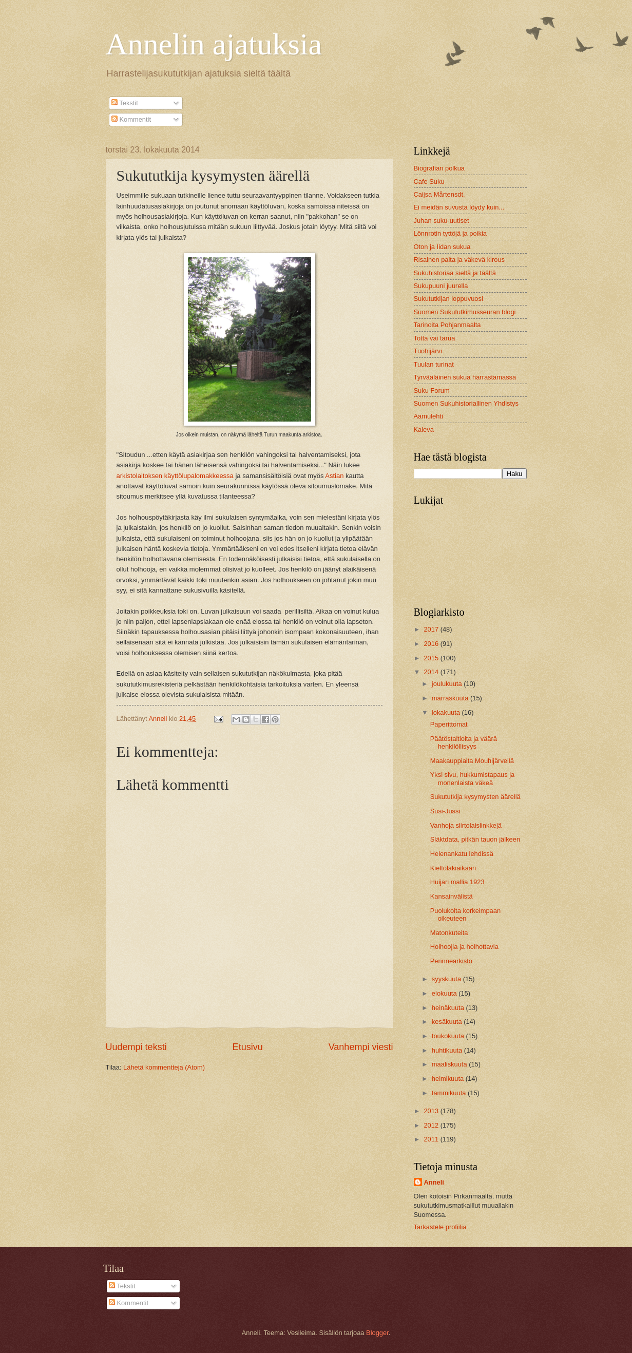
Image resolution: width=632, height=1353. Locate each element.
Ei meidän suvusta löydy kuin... (459, 207)
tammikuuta (450, 1093)
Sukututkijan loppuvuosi (448, 298)
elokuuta (445, 993)
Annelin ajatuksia (214, 44)
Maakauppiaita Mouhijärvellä (472, 761)
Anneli (434, 1182)
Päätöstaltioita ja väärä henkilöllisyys (463, 742)
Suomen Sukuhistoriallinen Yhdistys (466, 403)
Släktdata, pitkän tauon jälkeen (475, 839)
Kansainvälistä (451, 896)
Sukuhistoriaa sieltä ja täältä (455, 273)
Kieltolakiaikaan (453, 868)
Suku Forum (432, 390)
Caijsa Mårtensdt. (439, 194)
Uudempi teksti (136, 1047)
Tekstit (124, 103)
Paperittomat (449, 724)
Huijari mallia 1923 (457, 882)
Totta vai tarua (434, 338)
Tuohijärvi (428, 351)
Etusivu (248, 1047)
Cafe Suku (429, 181)
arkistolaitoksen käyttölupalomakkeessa (175, 476)
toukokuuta (449, 1036)
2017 (432, 629)
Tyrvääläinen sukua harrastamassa (465, 377)
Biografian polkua (439, 168)
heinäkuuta (449, 1008)
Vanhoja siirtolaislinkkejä (466, 825)
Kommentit (131, 119)
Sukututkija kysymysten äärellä (475, 797)
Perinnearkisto (451, 961)
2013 (432, 1111)
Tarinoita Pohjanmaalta (447, 325)
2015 (432, 658)
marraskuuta (451, 698)
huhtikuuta (448, 1050)
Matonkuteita (449, 933)
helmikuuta (449, 1078)
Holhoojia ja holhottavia (464, 946)
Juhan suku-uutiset (441, 220)
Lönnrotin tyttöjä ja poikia (450, 233)
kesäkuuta (448, 1021)
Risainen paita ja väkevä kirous (459, 259)
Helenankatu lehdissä (461, 853)
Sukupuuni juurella (441, 286)
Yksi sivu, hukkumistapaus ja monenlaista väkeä (472, 778)
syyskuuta (447, 979)
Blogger (377, 1333)
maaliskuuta (450, 1064)
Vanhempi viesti (361, 1047)
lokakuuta (447, 712)
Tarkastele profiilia (440, 1227)
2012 (432, 1125)
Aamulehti (428, 416)
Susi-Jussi (445, 811)
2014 (432, 672)
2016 (432, 643)
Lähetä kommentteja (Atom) (164, 1067)
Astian (334, 476)
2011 (432, 1139)
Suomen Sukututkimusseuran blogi (465, 312)
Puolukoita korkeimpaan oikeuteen (465, 914)
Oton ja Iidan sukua (442, 247)
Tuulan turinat (434, 364)
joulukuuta (448, 684)
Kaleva (424, 429)
